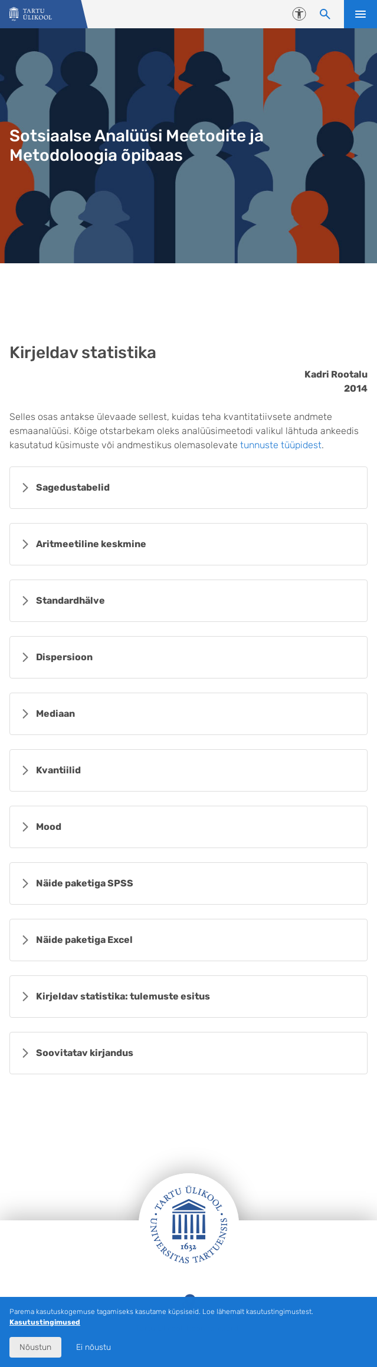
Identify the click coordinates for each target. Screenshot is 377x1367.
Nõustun (35, 1347)
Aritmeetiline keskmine (91, 544)
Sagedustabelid (73, 487)
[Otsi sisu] (325, 14)
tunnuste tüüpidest (281, 445)
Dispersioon (64, 657)
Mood (48, 826)
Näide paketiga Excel (84, 939)
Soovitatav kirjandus (84, 1052)
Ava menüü (360, 14)
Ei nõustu (93, 1347)
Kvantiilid (58, 770)
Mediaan (55, 713)
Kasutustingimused (44, 1322)
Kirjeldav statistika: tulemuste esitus (123, 996)
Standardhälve (70, 600)
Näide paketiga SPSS (84, 883)
